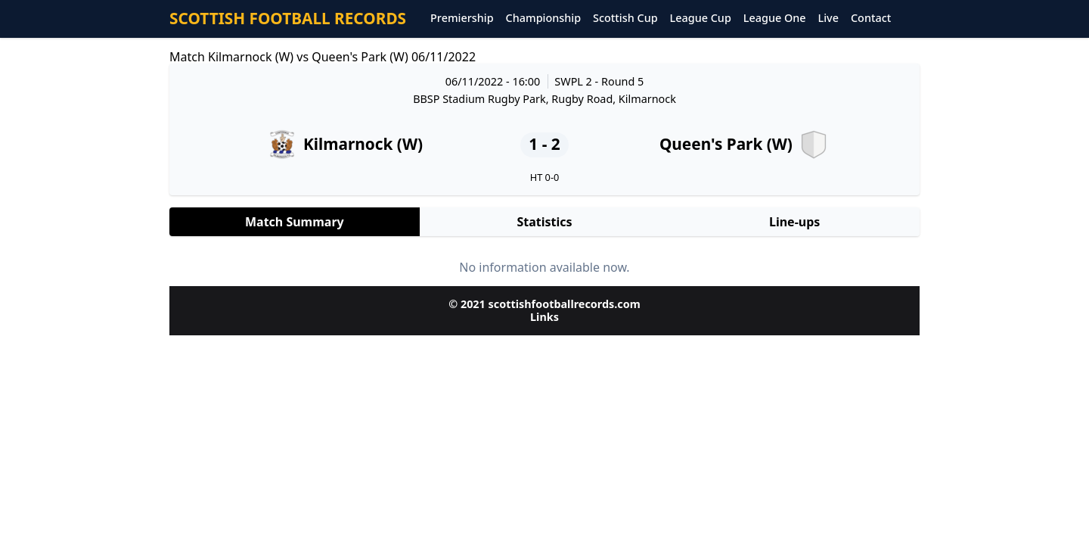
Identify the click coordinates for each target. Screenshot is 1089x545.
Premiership (462, 18)
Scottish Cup (625, 18)
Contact (871, 18)
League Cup (700, 18)
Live (828, 18)
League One (774, 18)
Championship (543, 18)
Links (544, 317)
